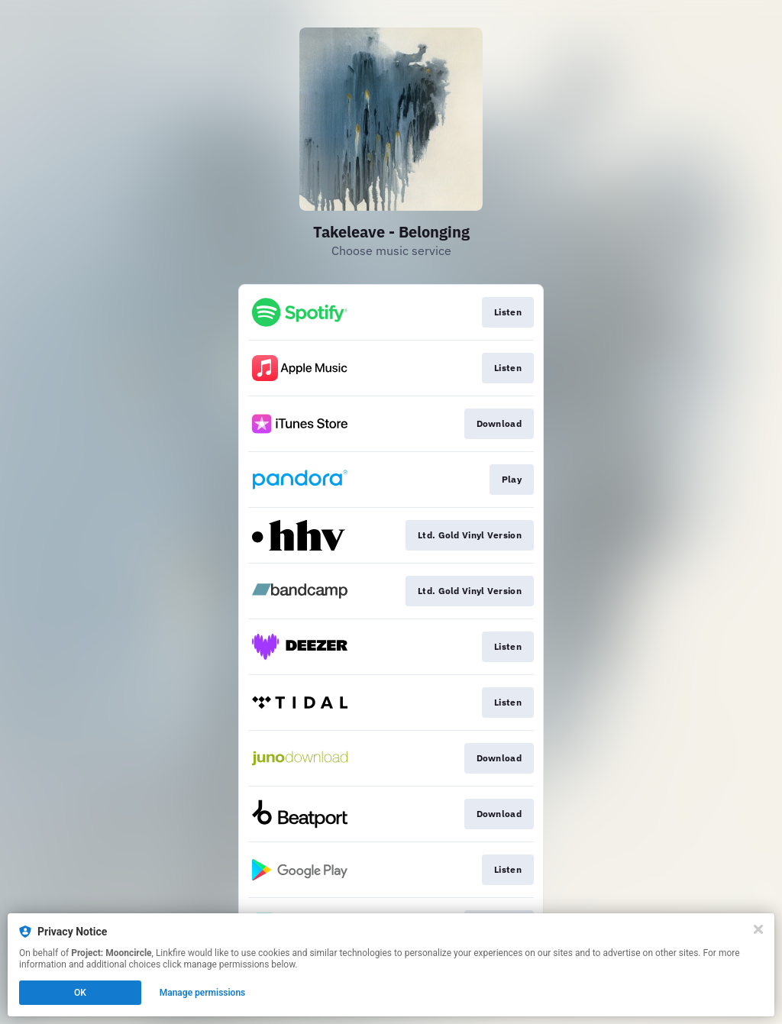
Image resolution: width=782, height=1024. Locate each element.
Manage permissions (203, 992)
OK (80, 992)
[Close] (758, 929)
